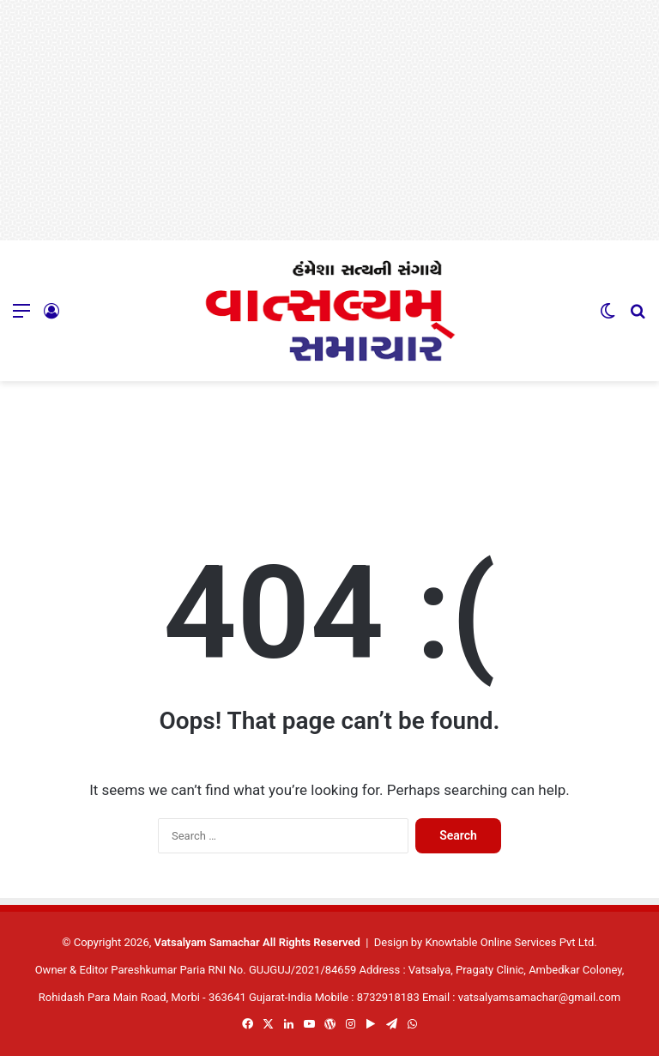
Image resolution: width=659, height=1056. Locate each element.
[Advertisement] (329, 120)
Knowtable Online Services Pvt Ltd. (510, 942)
